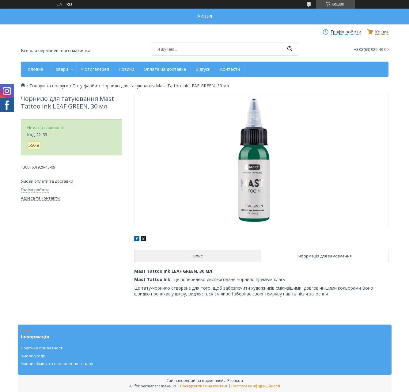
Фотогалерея (95, 69)
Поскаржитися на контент (203, 386)
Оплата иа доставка (165, 69)
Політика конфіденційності (255, 386)
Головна (34, 69)
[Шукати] (289, 49)
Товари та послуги (48, 86)
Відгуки (202, 69)
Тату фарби (85, 86)
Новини (126, 69)
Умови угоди (33, 356)
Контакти (230, 69)
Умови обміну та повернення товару (57, 363)
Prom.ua (235, 380)
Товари (60, 69)
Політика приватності (42, 348)
